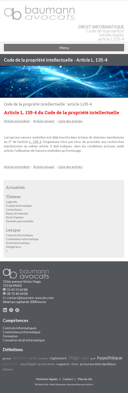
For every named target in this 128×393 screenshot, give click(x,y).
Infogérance (13, 246)
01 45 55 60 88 (17, 290)
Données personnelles (19, 221)
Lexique (13, 230)
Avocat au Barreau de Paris (80, 384)
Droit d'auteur (15, 217)
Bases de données (17, 213)
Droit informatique (18, 243)
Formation (10, 336)
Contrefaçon (14, 209)
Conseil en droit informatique (24, 340)
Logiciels (11, 201)
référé (74, 364)
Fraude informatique (19, 205)
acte (33, 358)
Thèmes (13, 196)
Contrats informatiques (20, 328)
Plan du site (85, 379)
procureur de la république (98, 364)
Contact (68, 379)
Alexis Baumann (58, 384)
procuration (46, 364)
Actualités (15, 187)
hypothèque (109, 357)
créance (43, 358)
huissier (20, 357)
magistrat (63, 364)
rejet (85, 358)
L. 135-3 (35, 142)
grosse (7, 358)
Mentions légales (47, 379)
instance (8, 369)
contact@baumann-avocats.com (30, 298)
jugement (10, 363)
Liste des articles (70, 121)
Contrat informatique (19, 235)
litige (73, 358)
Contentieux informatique (22, 239)
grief (93, 358)
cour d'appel (28, 364)
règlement (58, 358)
